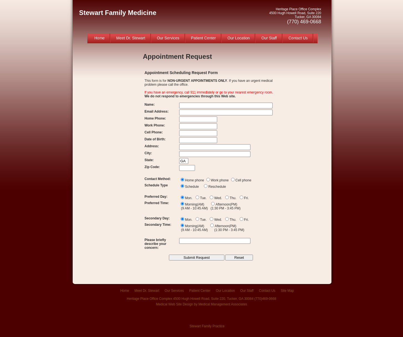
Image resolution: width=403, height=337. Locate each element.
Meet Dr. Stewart (130, 38)
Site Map (287, 291)
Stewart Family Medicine (117, 12)
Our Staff (269, 38)
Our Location (238, 38)
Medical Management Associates (222, 304)
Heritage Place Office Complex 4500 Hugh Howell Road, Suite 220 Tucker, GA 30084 (295, 15)
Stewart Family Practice (206, 326)
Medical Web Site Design (174, 304)
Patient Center (203, 38)
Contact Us (298, 38)
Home (99, 38)
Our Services (168, 38)
